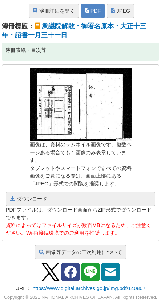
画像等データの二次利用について (80, 252)
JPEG (120, 11)
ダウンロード (28, 199)
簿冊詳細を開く (54, 11)
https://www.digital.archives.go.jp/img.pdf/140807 (88, 288)
